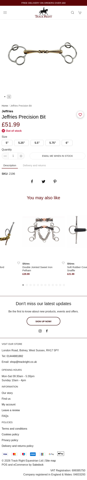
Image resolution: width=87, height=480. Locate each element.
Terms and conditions (14, 428)
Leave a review (11, 410)
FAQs (5, 416)
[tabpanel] (43, 57)
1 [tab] (9, 96)
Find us (6, 398)
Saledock (38, 464)
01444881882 (15, 356)
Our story (7, 393)
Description (9, 165)
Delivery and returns (34, 165)
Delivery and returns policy (18, 445)
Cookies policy (10, 434)
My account (9, 404)
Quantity (7, 149)
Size (4, 136)
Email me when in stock (57, 156)
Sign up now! (43, 321)
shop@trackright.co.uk (23, 361)
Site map (50, 460)
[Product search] (72, 12)
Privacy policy (10, 440)
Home (5, 105)
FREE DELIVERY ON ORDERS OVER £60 (43, 3)
